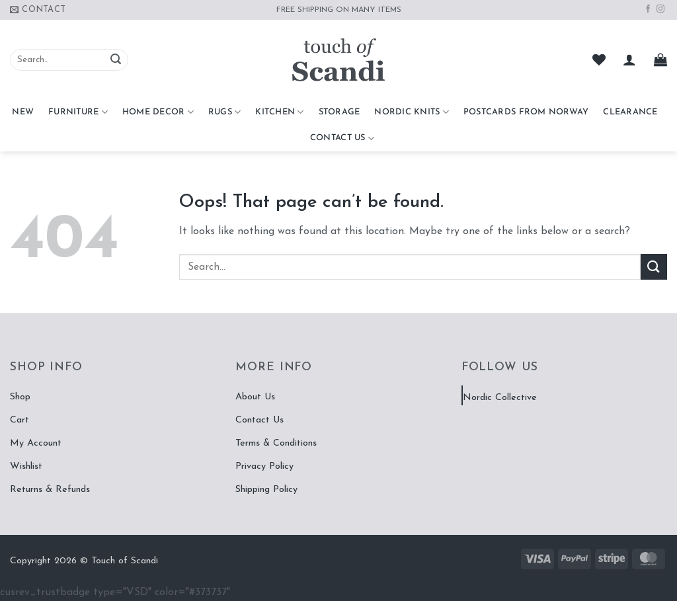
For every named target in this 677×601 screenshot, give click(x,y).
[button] (629, 59)
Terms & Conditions (276, 443)
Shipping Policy (266, 490)
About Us (255, 397)
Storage (339, 112)
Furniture (78, 112)
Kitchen (279, 112)
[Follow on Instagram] (660, 9)
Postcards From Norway (525, 112)
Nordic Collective (500, 398)
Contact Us (342, 138)
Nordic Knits (411, 112)
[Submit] (115, 60)
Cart (19, 420)
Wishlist (26, 466)
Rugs (224, 112)
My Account (35, 443)
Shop (20, 397)
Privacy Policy (264, 466)
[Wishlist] (599, 59)
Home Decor (158, 112)
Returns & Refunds (50, 490)
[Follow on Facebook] (648, 9)
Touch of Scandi (124, 561)
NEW (23, 112)
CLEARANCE (630, 112)
